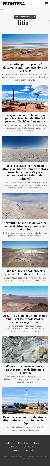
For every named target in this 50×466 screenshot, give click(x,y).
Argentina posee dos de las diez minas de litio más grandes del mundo (25, 226)
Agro (8, 443)
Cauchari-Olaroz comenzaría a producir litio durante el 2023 (25, 272)
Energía (30, 450)
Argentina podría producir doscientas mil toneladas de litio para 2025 (25, 67)
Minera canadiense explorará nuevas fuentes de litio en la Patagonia (25, 369)
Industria (22, 443)
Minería (15, 450)
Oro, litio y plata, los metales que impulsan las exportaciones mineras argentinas (25, 319)
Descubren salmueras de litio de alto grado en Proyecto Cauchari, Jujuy (25, 420)
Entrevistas (30, 447)
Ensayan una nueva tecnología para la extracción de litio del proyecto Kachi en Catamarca (25, 118)
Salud (37, 443)
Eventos (13, 447)
